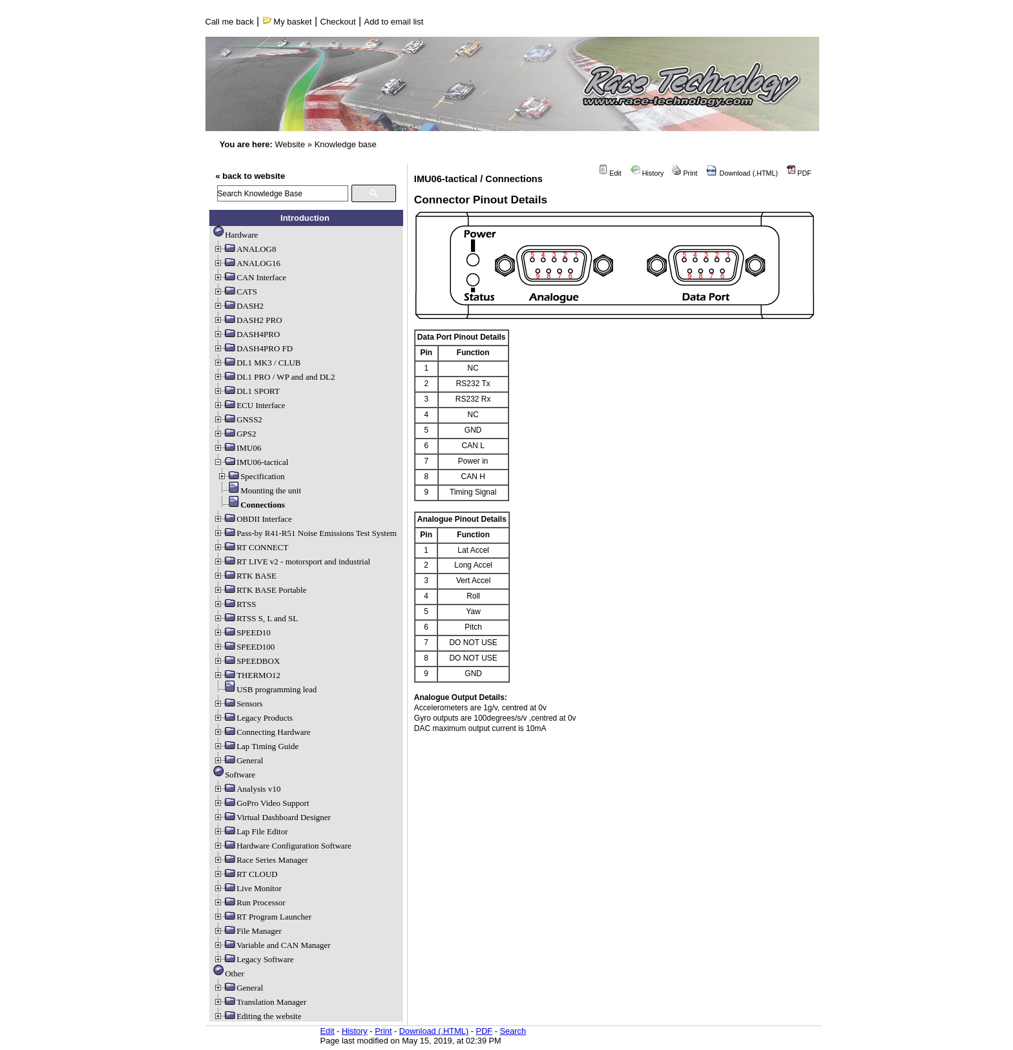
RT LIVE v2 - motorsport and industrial (291, 561)
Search (513, 1031)
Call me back (229, 21)
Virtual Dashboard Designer (272, 817)
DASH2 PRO (247, 320)
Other (228, 973)
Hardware (235, 235)
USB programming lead (265, 689)
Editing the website (257, 1016)
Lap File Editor (250, 831)
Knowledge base (346, 144)
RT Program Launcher (262, 916)
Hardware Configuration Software (282, 845)
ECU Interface (249, 405)
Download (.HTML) (742, 173)
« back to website (251, 176)
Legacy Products (253, 718)
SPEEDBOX (246, 661)
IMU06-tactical (250, 462)
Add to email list (394, 21)
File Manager (247, 931)
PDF (798, 173)
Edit (609, 173)
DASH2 (238, 306)
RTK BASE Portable (259, 590)
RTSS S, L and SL (255, 618)
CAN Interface (249, 277)
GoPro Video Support (261, 803)
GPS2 (234, 433)
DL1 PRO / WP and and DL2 (274, 377)
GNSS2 (237, 419)
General (238, 760)
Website (290, 144)
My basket (287, 21)
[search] (282, 193)
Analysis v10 (246, 789)
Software (234, 774)
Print (684, 173)
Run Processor (249, 902)
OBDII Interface (252, 519)
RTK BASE (245, 576)
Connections (251, 505)
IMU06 (237, 448)
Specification (251, 476)
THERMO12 (246, 675)
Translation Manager (259, 1002)
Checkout (338, 21)
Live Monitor (247, 888)
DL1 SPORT (246, 391)
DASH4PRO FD (253, 348)
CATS (235, 291)
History (647, 173)
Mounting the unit (259, 490)
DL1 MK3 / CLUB (256, 362)
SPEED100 (244, 647)
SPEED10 (242, 632)
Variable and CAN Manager (271, 945)
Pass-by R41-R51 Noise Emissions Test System (305, 533)
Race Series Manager (260, 860)
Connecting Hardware (261, 732)
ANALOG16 (246, 263)
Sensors (237, 703)
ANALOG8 (244, 249)
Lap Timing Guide (255, 746)
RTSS (234, 604)
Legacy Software (253, 959)
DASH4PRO (246, 334)
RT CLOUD (245, 874)
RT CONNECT (250, 547)
